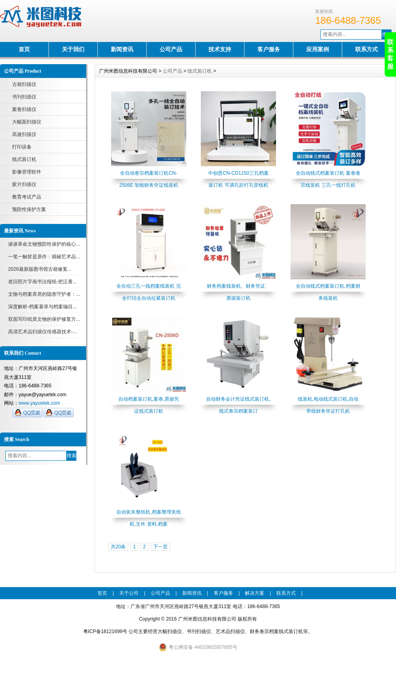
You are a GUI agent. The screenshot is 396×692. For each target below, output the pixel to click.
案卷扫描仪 (24, 109)
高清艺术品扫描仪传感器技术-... (42, 332)
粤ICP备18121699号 (105, 631)
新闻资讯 (122, 49)
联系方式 (366, 49)
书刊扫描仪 (24, 97)
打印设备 (22, 147)
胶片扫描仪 (24, 184)
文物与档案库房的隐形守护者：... (44, 294)
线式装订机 (24, 159)
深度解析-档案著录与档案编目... (42, 306)
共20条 (118, 547)
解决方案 (254, 593)
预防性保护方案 (29, 209)
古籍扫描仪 (24, 84)
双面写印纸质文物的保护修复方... (44, 319)
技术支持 (220, 49)
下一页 (160, 547)
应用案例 (317, 49)
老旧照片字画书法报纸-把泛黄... (42, 281)
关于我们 (73, 49)
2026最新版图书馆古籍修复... (40, 269)
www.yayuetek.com (39, 403)
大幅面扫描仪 (26, 122)
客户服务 (268, 49)
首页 (24, 49)
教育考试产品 (26, 197)
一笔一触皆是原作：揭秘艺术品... (44, 256)
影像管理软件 (26, 172)
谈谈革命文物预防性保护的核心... (44, 244)
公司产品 (171, 49)
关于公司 (129, 593)
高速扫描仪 (24, 134)
